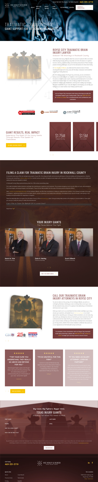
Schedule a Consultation (84, 7)
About (6, 475)
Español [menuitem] (71, 7)
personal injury (44, 200)
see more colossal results (14, 145)
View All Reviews (17, 391)
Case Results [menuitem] (55, 7)
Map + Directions (88, 478)
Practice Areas (8, 478)
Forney (7, 481)
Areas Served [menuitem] (47, 7)
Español (20, 481)
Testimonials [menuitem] (64, 7)
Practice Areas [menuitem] (38, 7)
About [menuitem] (33, 7)
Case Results (21, 475)
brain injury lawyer (80, 313)
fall (30, 180)
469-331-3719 (86, 2)
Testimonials (21, 478)
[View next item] (8, 391)
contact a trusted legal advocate (17, 193)
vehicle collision (24, 180)
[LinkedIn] (89, 463)
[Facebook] (92, 463)
